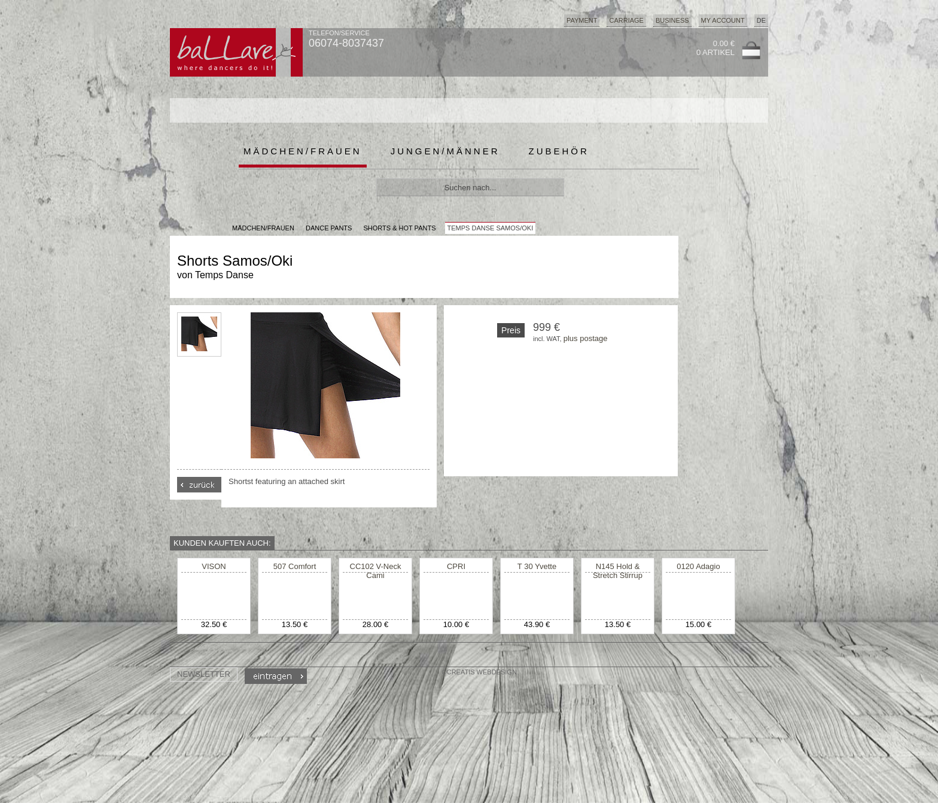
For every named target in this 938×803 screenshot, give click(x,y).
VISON (214, 566)
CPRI (456, 566)
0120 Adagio (698, 566)
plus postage (586, 338)
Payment (582, 20)
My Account (723, 20)
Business (672, 20)
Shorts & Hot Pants (399, 228)
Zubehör (559, 151)
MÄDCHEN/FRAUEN (263, 228)
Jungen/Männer (445, 151)
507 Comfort (294, 566)
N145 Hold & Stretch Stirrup (617, 571)
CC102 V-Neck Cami (375, 571)
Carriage (626, 20)
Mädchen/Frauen (302, 151)
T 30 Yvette (536, 566)
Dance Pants (329, 228)
